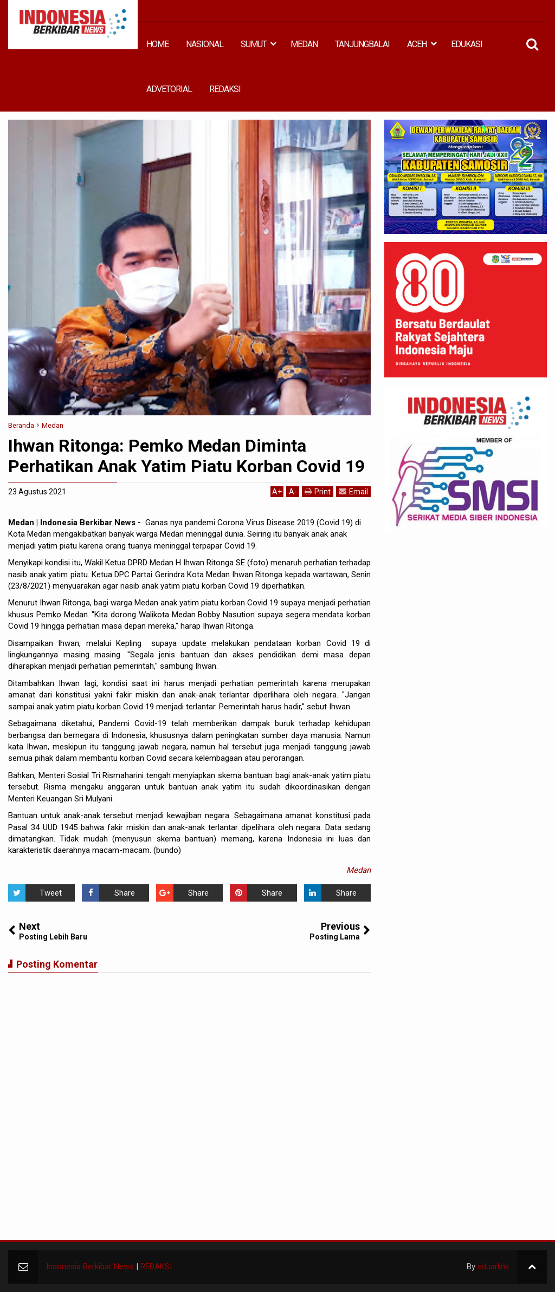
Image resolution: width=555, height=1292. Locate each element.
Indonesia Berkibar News (90, 1266)
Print (318, 491)
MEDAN (304, 44)
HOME (157, 44)
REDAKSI (225, 89)
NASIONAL (204, 44)
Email (353, 491)
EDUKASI (466, 44)
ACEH (417, 44)
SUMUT (254, 44)
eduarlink (493, 1266)
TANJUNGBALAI (362, 44)
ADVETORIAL (169, 89)
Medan (358, 870)
